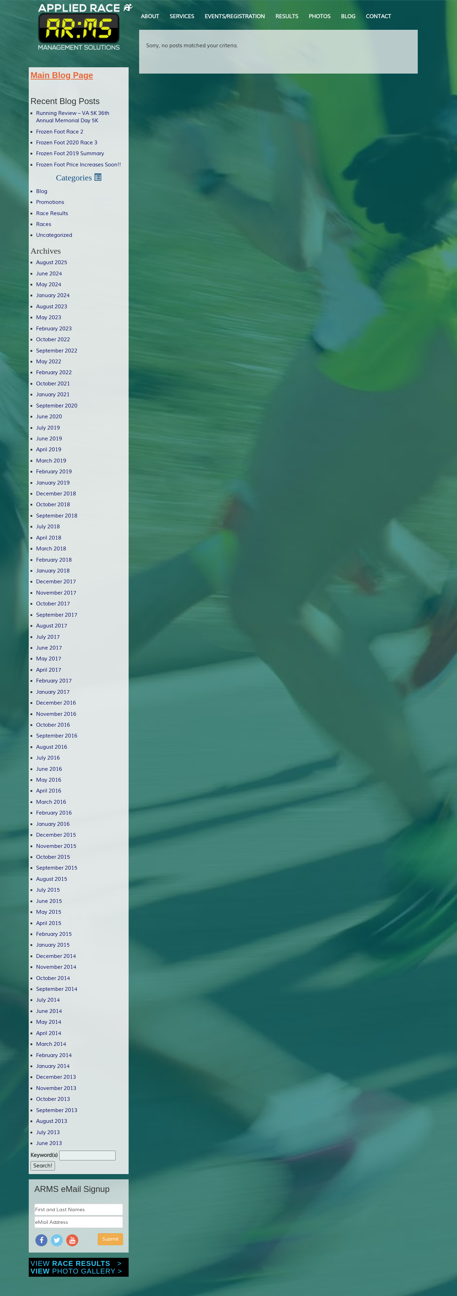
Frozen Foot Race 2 (59, 132)
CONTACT (378, 16)
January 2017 (53, 692)
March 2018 (51, 549)
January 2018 (53, 571)
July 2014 (48, 1000)
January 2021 (53, 394)
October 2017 (53, 604)
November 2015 (56, 846)
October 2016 (53, 725)
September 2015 (56, 868)
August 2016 (51, 747)
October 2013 (53, 1099)
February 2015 (54, 934)
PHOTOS (319, 16)
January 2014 (53, 1066)
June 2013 (49, 1143)
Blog (41, 191)
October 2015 (53, 857)
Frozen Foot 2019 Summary (70, 153)
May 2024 (48, 284)
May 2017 (48, 659)
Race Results (52, 213)
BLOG (348, 16)
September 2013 (56, 1110)
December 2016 (56, 703)
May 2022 (48, 361)
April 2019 (48, 449)
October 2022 (53, 339)
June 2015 (49, 901)
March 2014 (51, 1044)
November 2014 (56, 967)
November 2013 (56, 1088)
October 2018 (53, 504)
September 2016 (56, 736)
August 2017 (51, 626)
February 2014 (54, 1055)
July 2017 (48, 637)
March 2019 (51, 461)
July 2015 (48, 890)
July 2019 (48, 428)
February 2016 (54, 813)
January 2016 (53, 824)
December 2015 (56, 835)
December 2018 (56, 494)
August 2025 (51, 262)
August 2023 (51, 306)
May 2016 (48, 780)
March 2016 (51, 802)
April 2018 (48, 538)
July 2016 (48, 758)
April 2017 (48, 670)
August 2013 (51, 1121)
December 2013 (56, 1077)
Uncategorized (54, 235)
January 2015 (53, 945)
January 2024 (53, 295)
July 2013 (48, 1132)
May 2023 (48, 317)
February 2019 (54, 471)
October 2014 (53, 978)
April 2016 (48, 791)
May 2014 (48, 1022)
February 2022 (54, 372)
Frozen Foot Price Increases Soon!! (78, 165)
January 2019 (53, 483)
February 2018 (54, 560)
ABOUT (150, 16)
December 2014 (56, 956)
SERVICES (182, 16)
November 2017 (56, 593)
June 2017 (49, 648)
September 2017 (56, 615)
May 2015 (48, 912)
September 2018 (56, 516)
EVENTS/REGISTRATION (235, 16)
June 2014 (49, 1011)
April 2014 (48, 1033)
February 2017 (54, 681)
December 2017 (56, 581)
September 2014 (56, 989)
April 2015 (48, 923)
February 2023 (54, 328)
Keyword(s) (44, 1155)
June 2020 (49, 416)
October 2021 (53, 383)
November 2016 (56, 714)
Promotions (50, 202)
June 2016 (49, 769)
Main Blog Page (61, 75)
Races (43, 224)
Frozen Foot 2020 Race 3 (66, 142)
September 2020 (56, 406)
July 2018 (48, 526)
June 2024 (49, 273)
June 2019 (49, 439)
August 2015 (51, 879)
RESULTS (286, 16)
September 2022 (56, 351)
